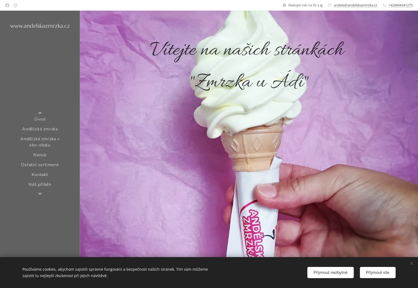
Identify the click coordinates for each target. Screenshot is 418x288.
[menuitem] (40, 119)
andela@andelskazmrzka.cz (355, 5)
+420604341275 (400, 5)
